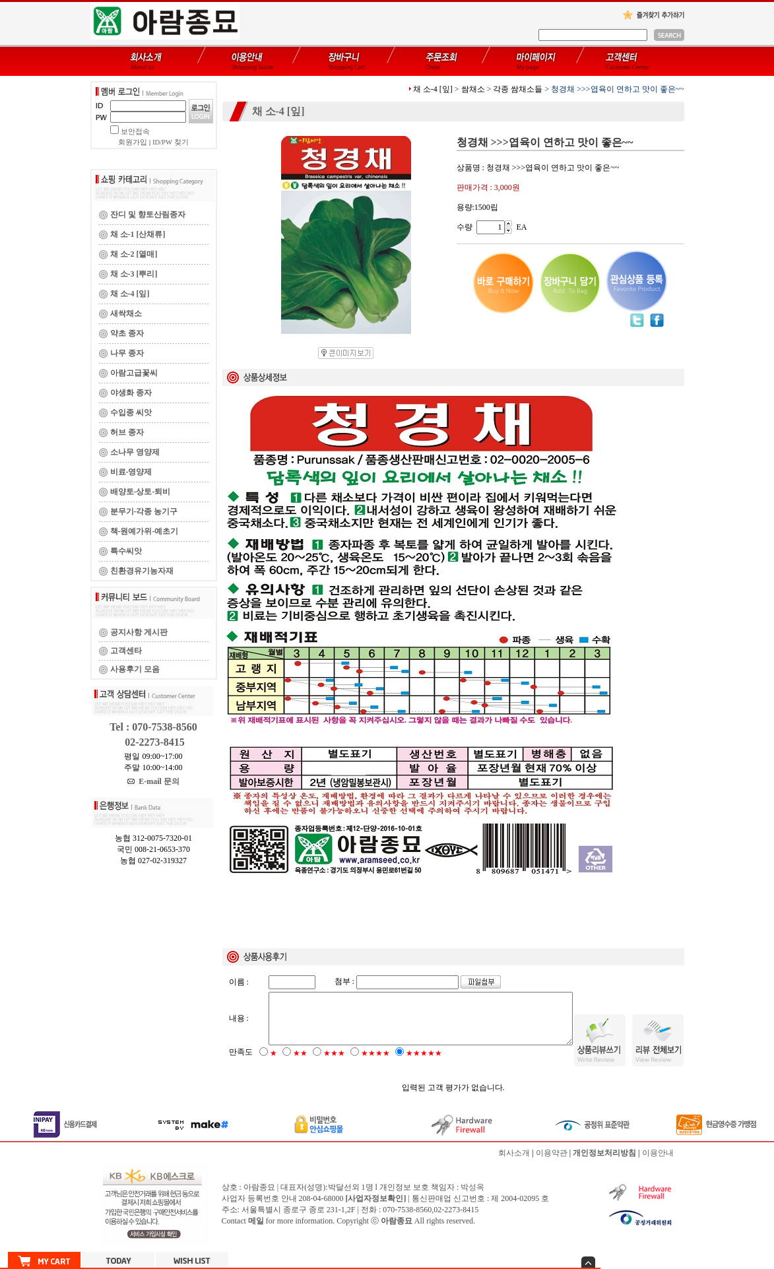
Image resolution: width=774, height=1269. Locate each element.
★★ (300, 1064)
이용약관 (551, 1164)
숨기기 (588, 1262)
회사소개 (514, 1164)
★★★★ (375, 1064)
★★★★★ (424, 1064)
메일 (256, 1232)
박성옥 (472, 1198)
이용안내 (658, 1164)
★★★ (334, 1064)
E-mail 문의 (153, 781)
